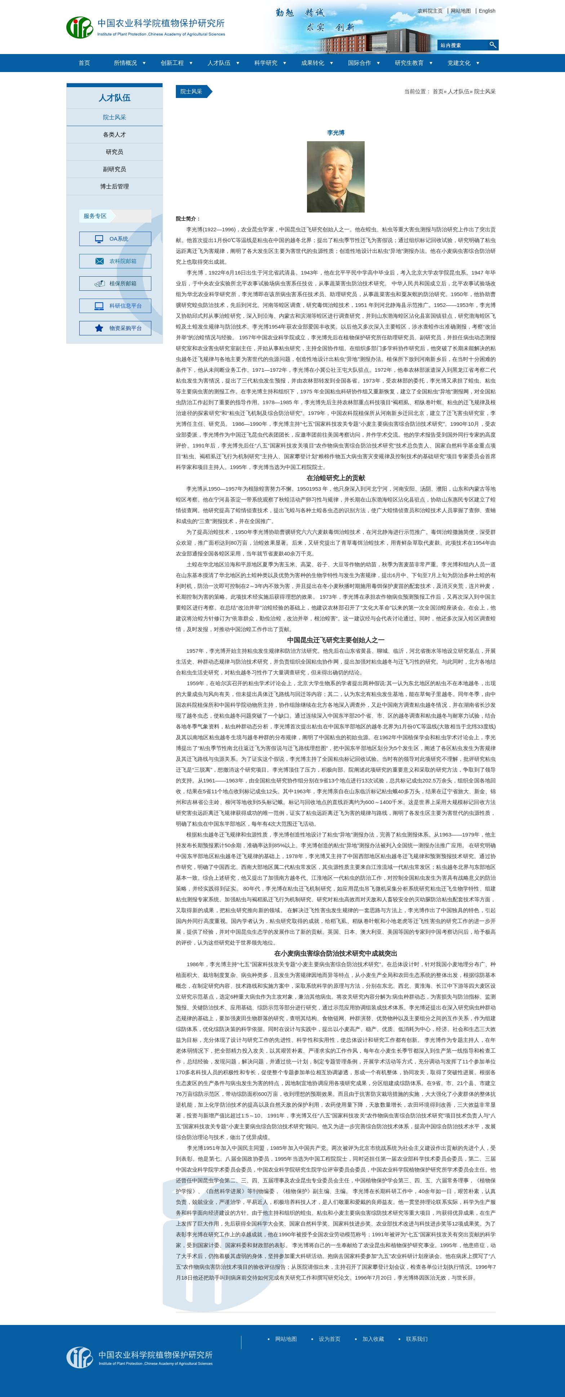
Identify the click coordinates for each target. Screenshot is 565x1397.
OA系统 (119, 239)
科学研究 (265, 63)
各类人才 (114, 134)
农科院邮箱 (123, 261)
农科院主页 (430, 11)
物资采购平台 (126, 328)
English (487, 11)
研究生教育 (409, 63)
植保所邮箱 (123, 283)
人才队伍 (219, 63)
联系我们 (417, 1339)
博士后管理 (114, 186)
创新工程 (172, 63)
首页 (84, 63)
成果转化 (312, 63)
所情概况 (125, 63)
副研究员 (114, 169)
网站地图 (461, 11)
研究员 (114, 152)
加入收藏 (373, 1339)
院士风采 (114, 117)
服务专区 (95, 216)
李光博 (335, 133)
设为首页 (330, 1339)
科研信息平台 (126, 306)
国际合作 (359, 63)
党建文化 (459, 63)
